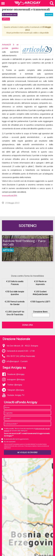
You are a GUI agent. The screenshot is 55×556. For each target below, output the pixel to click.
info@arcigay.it (13, 361)
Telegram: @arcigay (15, 390)
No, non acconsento (9, 442)
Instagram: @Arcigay (16, 379)
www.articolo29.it (9, 195)
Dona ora (27, 325)
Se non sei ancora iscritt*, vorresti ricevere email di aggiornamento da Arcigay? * (27, 434)
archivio (48, 15)
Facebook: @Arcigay (16, 374)
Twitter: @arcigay (14, 384)
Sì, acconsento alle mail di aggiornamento (16, 439)
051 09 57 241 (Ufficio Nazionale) (21, 356)
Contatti (23, 361)
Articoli (6, 19)
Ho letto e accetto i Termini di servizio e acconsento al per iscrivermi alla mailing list (27, 429)
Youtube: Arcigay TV (15, 395)
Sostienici (27, 226)
